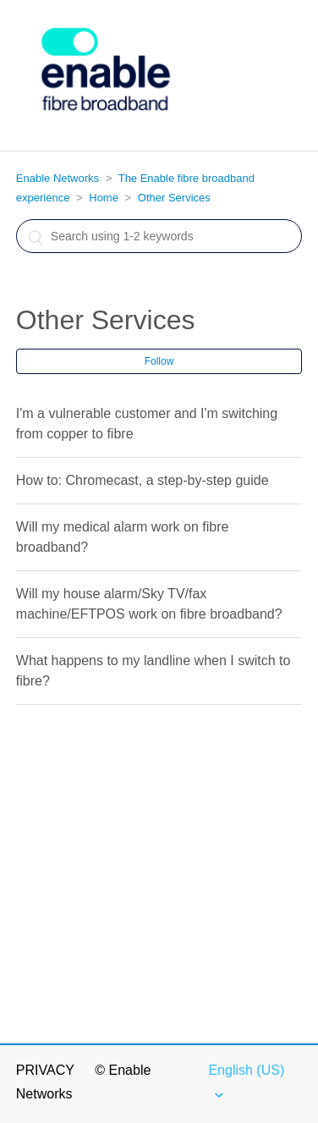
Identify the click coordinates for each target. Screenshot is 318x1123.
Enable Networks (57, 178)
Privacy (45, 1070)
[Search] (159, 236)
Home (103, 197)
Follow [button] (159, 361)
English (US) (246, 1070)
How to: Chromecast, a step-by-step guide (142, 480)
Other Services (174, 197)
